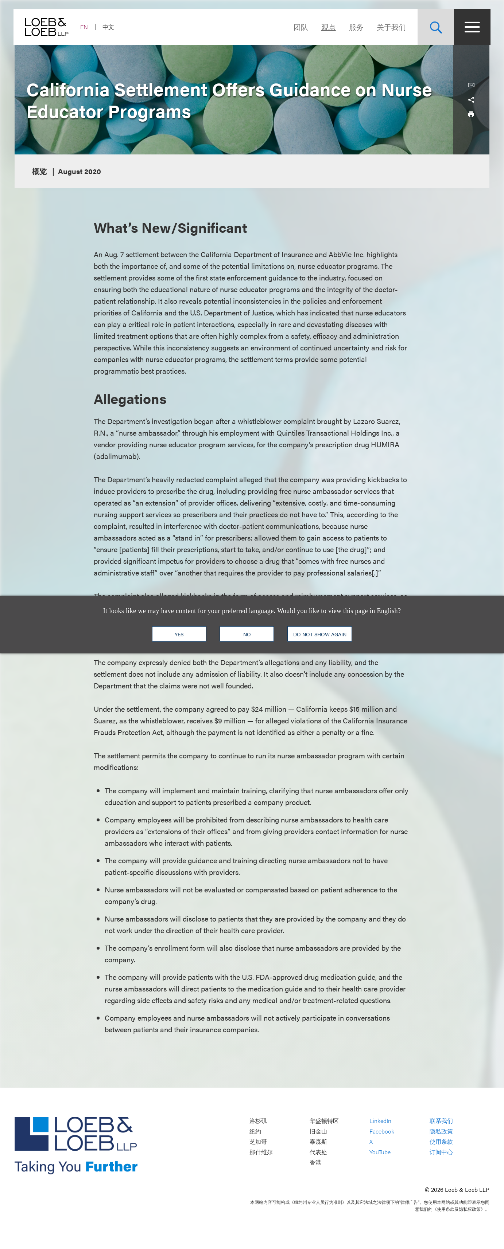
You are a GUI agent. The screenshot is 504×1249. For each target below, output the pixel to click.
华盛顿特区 (324, 1120)
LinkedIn (380, 1120)
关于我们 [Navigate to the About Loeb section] (390, 26)
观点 (327, 26)
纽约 (255, 1131)
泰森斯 (318, 1142)
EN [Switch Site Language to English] (85, 27)
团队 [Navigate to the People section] (299, 26)
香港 (315, 1162)
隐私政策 (441, 1131)
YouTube (380, 1152)
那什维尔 (261, 1152)
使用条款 (441, 1142)
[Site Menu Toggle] (471, 27)
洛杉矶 (258, 1120)
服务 (355, 26)
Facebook (381, 1131)
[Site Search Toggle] (434, 27)
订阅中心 (441, 1152)
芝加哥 (258, 1142)
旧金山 (318, 1131)
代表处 (318, 1152)
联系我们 (441, 1120)
